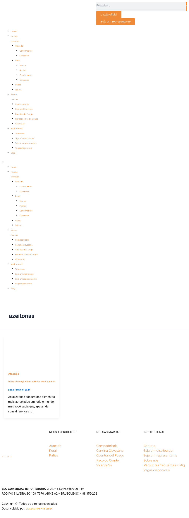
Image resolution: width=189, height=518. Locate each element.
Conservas (24, 56)
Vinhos (23, 65)
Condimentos (26, 51)
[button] (94, 162)
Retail (17, 60)
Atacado (19, 46)
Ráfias (18, 85)
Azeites (23, 70)
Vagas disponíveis (23, 148)
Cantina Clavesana (23, 109)
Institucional (16, 128)
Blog (13, 153)
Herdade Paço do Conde (26, 119)
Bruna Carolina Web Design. (39, 509)
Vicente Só (20, 123)
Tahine (18, 90)
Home (14, 31)
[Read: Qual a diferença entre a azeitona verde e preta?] (31, 351)
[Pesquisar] (186, 6)
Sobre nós (20, 133)
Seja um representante (26, 143)
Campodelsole (22, 104)
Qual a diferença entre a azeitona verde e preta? (31, 381)
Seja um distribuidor (24, 138)
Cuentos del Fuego (24, 114)
